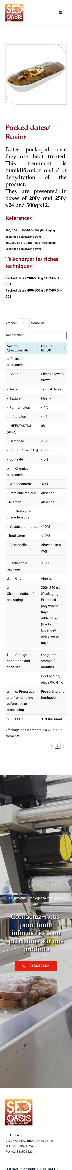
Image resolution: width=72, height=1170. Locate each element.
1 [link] (58, 746)
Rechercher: (15, 335)
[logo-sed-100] (14, 5)
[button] (37, 348)
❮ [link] (51, 746)
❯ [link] (63, 746)
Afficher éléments (25, 323)
